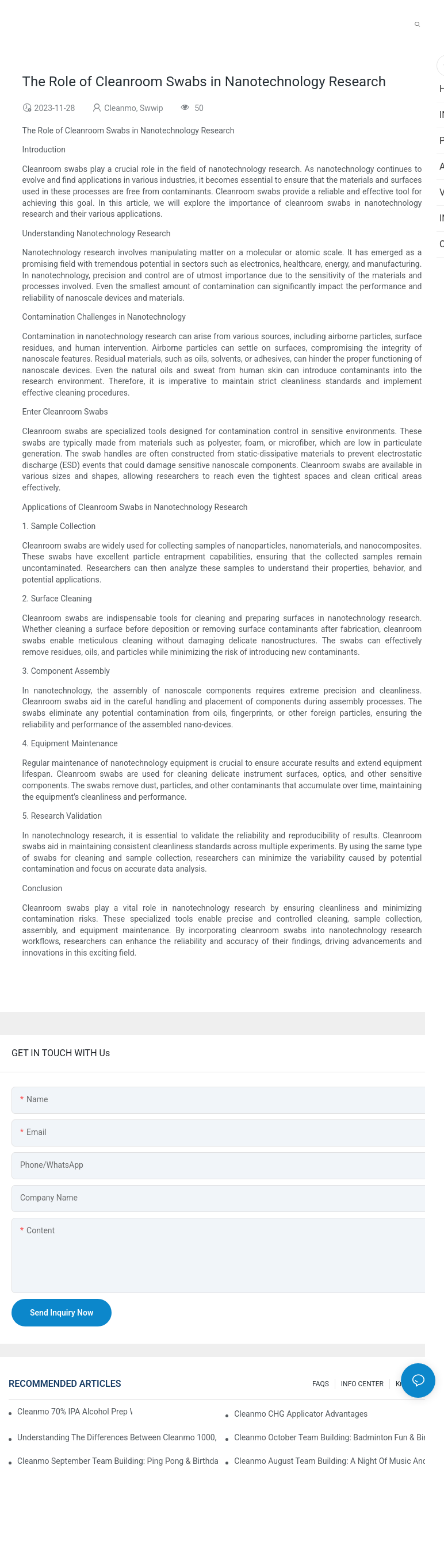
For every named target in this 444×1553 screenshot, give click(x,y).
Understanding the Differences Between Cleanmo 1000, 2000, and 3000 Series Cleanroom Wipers (118, 1437)
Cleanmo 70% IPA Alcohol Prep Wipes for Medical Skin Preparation (74, 1411)
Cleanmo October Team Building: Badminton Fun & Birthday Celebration (334, 1437)
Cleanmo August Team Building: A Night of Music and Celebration (334, 1461)
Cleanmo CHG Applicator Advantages (301, 1413)
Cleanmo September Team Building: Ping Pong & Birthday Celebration (118, 1461)
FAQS (320, 1384)
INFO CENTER (362, 1384)
